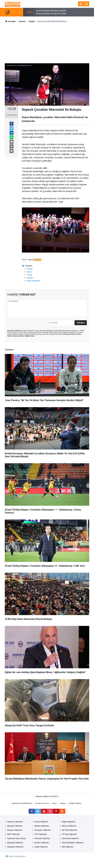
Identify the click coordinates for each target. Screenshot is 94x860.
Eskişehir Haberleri (43, 830)
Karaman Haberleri (15, 822)
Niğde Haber (30, 336)
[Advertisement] (47, 41)
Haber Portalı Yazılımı (17, 856)
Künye (54, 803)
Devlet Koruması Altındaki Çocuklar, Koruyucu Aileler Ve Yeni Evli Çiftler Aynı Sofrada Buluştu (51, 12)
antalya (30, 269)
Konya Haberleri (41, 822)
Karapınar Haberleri (15, 847)
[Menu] (81, 4)
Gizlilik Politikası (75, 803)
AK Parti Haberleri (69, 830)
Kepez (29, 272)
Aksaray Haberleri (14, 826)
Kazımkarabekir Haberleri (72, 842)
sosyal (29, 275)
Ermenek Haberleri (42, 838)
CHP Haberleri (41, 834)
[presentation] (14, 12)
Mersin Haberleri (69, 826)
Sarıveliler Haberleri (70, 838)
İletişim (63, 803)
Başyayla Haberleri (15, 842)
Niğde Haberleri (68, 822)
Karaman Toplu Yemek (16, 838)
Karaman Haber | (70, 334)
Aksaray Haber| (19, 336)
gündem (30, 278)
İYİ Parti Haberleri (69, 834)
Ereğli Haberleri (41, 847)
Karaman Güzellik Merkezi (22, 803)
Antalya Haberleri (42, 826)
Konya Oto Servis (42, 803)
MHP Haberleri (13, 834)
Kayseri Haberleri (14, 830)
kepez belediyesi (33, 281)
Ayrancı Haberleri (42, 842)
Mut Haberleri (68, 847)
